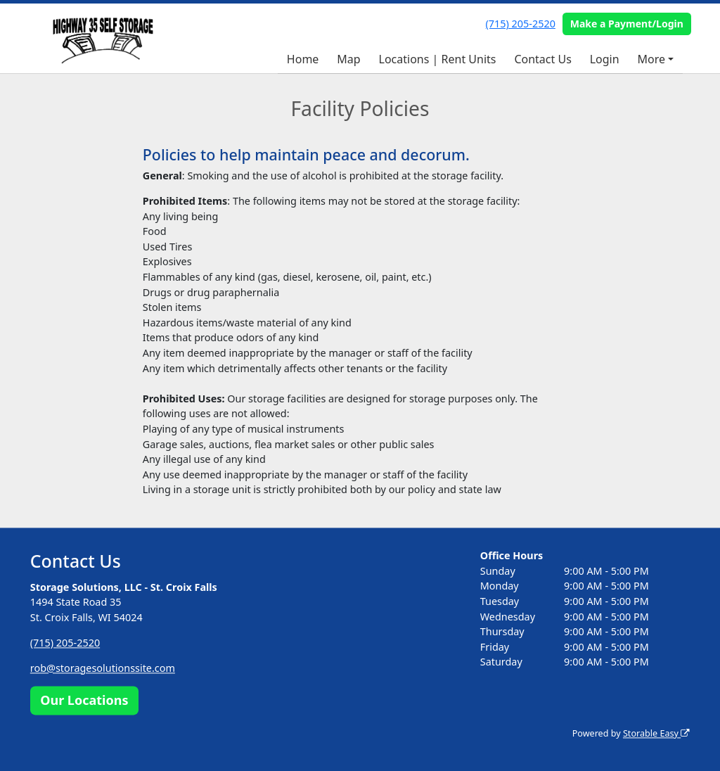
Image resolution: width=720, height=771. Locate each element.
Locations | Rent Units (437, 59)
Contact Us (542, 59)
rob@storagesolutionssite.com (102, 668)
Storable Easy (656, 733)
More (652, 59)
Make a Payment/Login (626, 23)
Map (348, 59)
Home (303, 59)
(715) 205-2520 (520, 23)
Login (604, 59)
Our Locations (84, 700)
